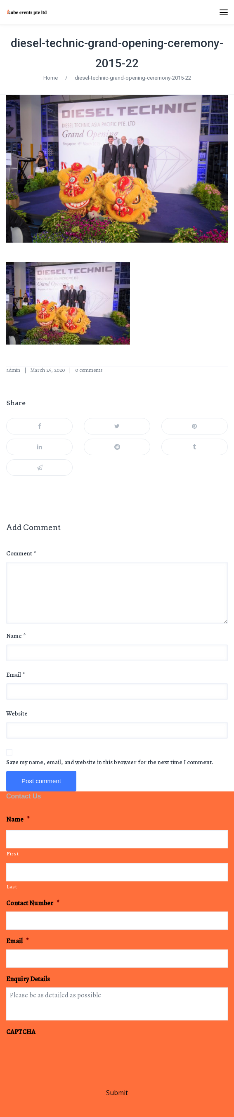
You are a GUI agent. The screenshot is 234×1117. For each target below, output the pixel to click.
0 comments (89, 369)
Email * (15, 674)
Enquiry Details (28, 979)
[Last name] (117, 872)
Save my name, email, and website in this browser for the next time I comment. (109, 762)
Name (18, 819)
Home (50, 78)
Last (12, 886)
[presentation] (69, 1056)
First (13, 853)
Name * (16, 636)
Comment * (21, 553)
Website (17, 713)
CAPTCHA (20, 1032)
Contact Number (32, 903)
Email (17, 941)
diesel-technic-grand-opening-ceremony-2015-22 (133, 78)
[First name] (117, 839)
